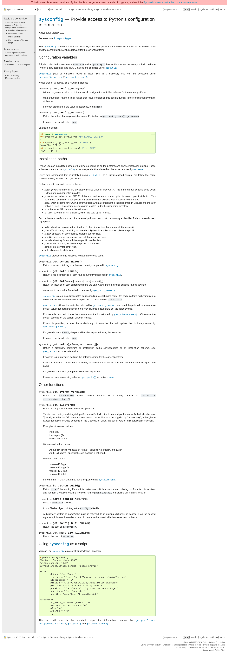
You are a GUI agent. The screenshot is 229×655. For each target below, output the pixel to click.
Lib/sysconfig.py (62, 39)
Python (10, 9)
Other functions (14, 37)
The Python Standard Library (80, 9)
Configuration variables (18, 30)
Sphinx (217, 652)
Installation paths (15, 33)
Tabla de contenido (15, 18)
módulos (214, 9)
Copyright (189, 644)
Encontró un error (217, 650)
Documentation (57, 9)
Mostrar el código (12, 77)
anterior (194, 9)
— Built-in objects (17, 64)
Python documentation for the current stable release (170, 2)
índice (222, 9)
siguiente (203, 9)
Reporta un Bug (12, 75)
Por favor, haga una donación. (213, 647)
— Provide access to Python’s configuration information (16, 25)
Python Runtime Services (107, 9)
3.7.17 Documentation (26, 639)
